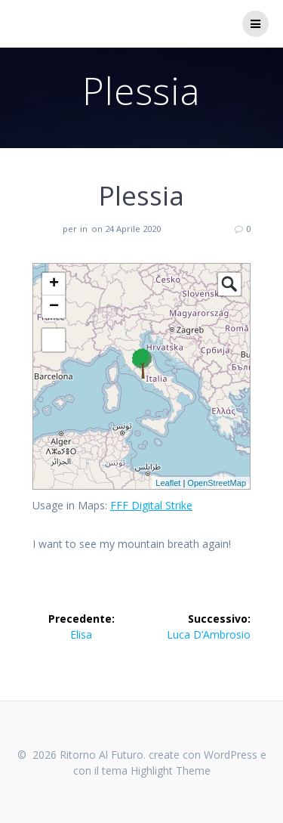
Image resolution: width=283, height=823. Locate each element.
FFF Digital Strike (151, 505)
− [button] (54, 306)
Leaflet (167, 482)
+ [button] (54, 284)
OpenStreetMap (216, 482)
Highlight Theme (171, 770)
